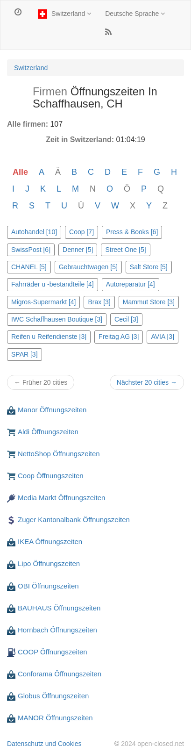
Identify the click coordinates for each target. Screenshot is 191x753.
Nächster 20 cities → (147, 382)
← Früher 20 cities (40, 382)
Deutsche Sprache (135, 13)
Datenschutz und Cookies (44, 743)
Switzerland (63, 14)
